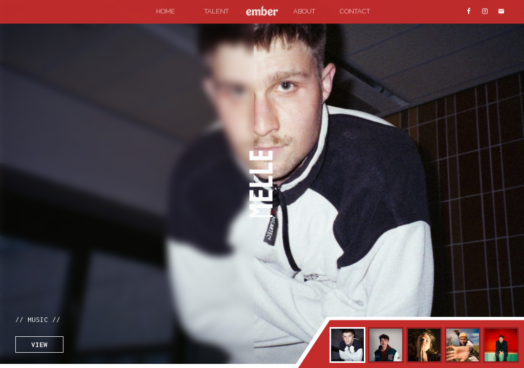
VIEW (39, 344)
